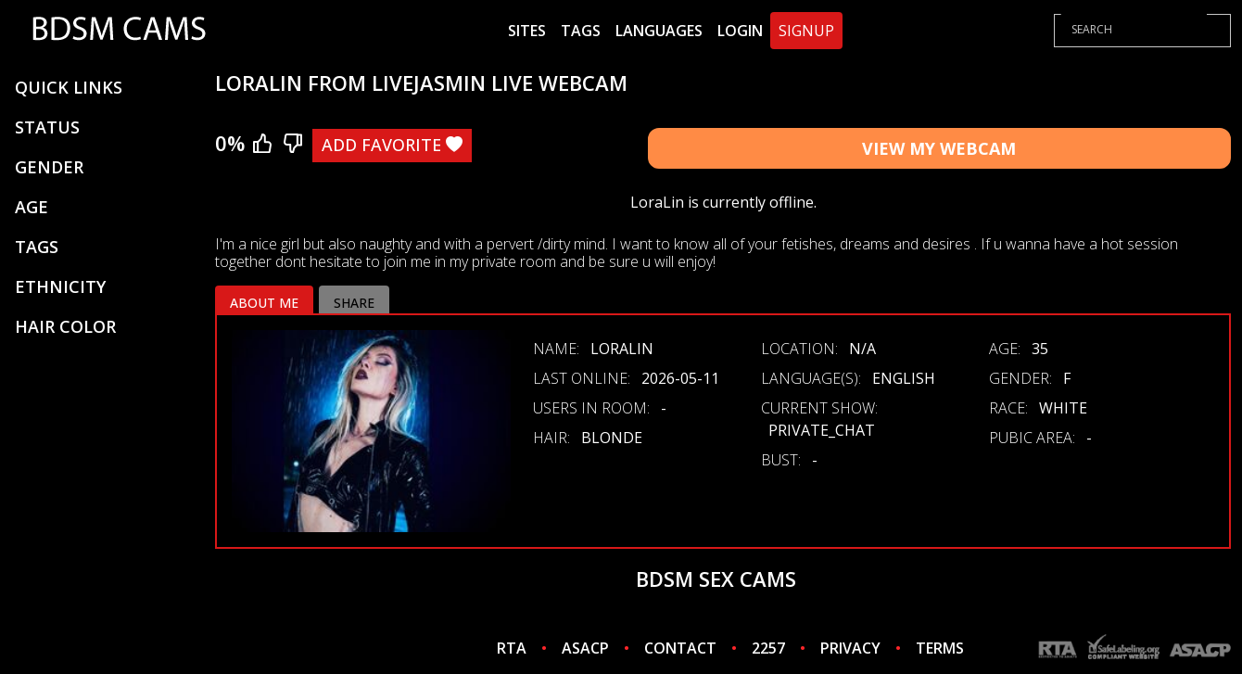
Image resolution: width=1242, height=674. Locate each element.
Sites (527, 30)
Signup (806, 30)
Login (740, 30)
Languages (659, 30)
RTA (511, 648)
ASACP (585, 648)
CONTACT (680, 648)
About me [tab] (264, 303)
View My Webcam (939, 148)
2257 (768, 648)
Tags (581, 30)
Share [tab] (354, 303)
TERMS (940, 648)
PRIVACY (850, 648)
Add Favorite (392, 145)
